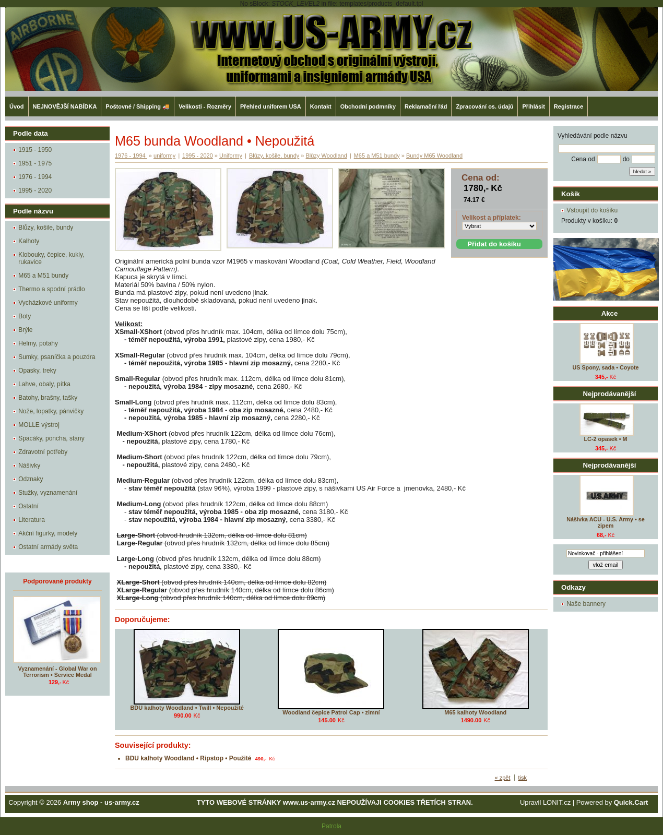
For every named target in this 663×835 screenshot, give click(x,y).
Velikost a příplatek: (491, 217)
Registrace (568, 106)
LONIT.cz (557, 802)
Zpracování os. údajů (484, 106)
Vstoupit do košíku (592, 210)
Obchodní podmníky (368, 106)
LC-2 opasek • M (606, 439)
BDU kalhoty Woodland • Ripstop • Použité (188, 758)
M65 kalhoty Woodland (475, 712)
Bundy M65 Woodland (434, 155)
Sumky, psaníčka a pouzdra (56, 357)
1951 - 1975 (35, 163)
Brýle (25, 329)
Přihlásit (533, 106)
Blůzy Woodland (326, 155)
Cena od (583, 159)
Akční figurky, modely (47, 533)
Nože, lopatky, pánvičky (51, 411)
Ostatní (28, 506)
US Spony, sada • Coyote (605, 367)
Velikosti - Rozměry (205, 106)
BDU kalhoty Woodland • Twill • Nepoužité (187, 708)
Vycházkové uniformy (48, 302)
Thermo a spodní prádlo (51, 289)
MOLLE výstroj (39, 424)
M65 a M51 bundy (43, 275)
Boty (24, 316)
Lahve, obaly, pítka (44, 384)
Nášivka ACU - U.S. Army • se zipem (605, 522)
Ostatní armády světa (48, 547)
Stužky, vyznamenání (47, 492)
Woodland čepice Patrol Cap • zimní (331, 712)
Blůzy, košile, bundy (45, 227)
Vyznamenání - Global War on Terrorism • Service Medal (57, 671)
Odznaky (30, 479)
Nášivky (29, 465)
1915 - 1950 (35, 149)
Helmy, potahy (38, 343)
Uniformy (230, 155)
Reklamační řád (426, 106)
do (626, 159)
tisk (522, 777)
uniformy (164, 155)
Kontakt (321, 106)
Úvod (16, 106)
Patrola (331, 826)
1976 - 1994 (35, 177)
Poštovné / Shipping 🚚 (137, 106)
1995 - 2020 (35, 190)
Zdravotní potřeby (42, 452)
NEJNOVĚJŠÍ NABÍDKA (65, 106)
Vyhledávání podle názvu (593, 135)
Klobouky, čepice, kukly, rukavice (51, 258)
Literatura (31, 519)
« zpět (503, 777)
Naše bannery (586, 603)
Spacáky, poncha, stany (51, 438)
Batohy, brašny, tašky (47, 397)
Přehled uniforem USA (270, 106)
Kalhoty (28, 241)
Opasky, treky (37, 370)
